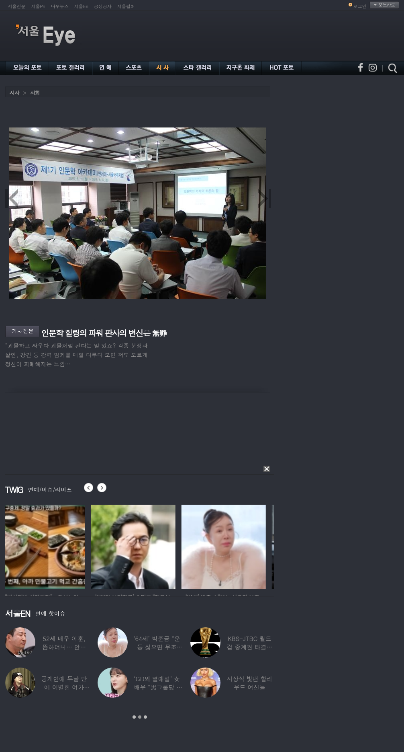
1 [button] (134, 717)
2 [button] (139, 717)
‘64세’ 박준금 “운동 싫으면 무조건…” (156, 647)
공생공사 (103, 6)
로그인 (360, 6)
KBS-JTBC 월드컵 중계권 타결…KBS (249, 647)
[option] (47, 545)
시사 (14, 93)
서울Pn (38, 6)
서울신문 (17, 6)
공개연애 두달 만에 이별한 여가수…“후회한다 (64, 687)
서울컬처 (126, 6)
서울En (81, 6)
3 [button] (145, 717)
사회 (35, 93)
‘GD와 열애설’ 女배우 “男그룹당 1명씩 (157, 687)
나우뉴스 (60, 6)
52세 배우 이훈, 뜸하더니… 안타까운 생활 (64, 647)
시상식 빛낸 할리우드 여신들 (249, 682)
